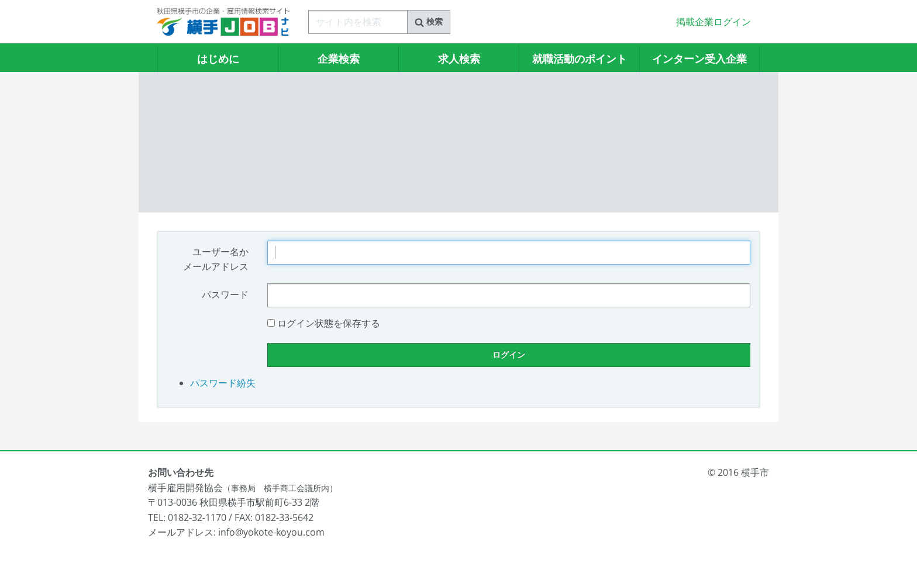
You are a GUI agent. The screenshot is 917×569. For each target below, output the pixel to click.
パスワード (225, 294)
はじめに (218, 59)
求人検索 (459, 59)
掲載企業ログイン (713, 21)
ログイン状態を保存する (328, 323)
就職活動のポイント (579, 59)
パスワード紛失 (223, 382)
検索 (429, 21)
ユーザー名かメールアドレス (216, 259)
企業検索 (339, 59)
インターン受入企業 (699, 59)
